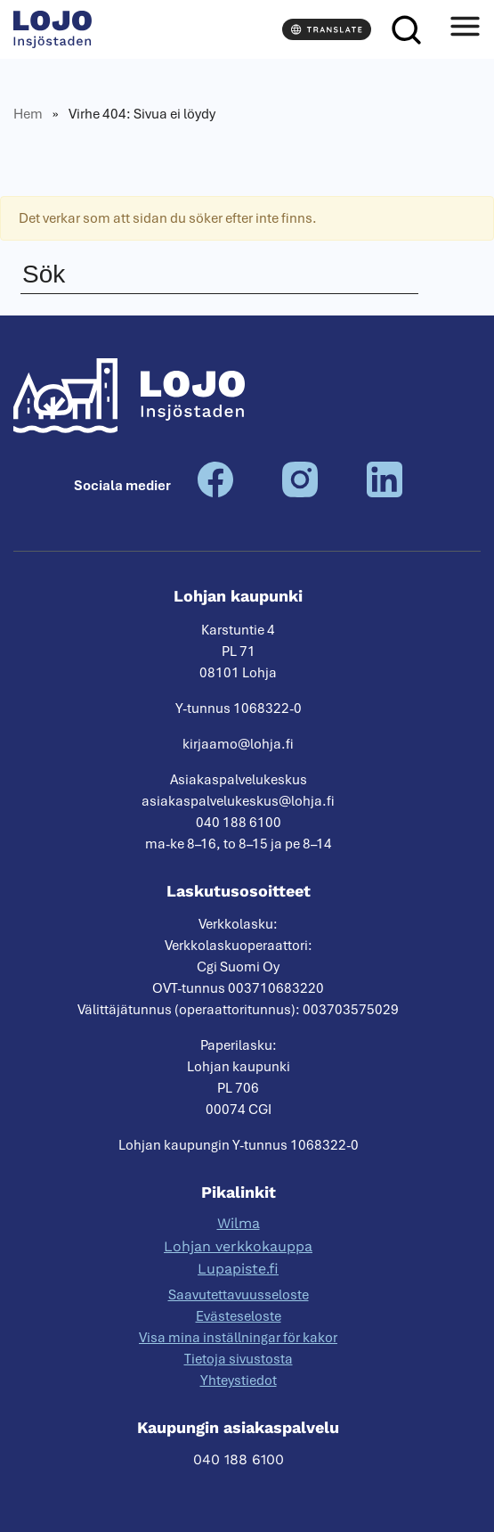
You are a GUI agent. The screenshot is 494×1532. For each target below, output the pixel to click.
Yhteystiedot (238, 1380)
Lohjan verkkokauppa (238, 1246)
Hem (28, 114)
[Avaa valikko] (464, 29)
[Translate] (326, 29)
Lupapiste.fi (238, 1268)
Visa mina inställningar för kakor (238, 1338)
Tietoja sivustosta (238, 1359)
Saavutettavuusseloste (238, 1295)
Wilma (238, 1223)
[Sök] (406, 29)
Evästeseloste (238, 1316)
